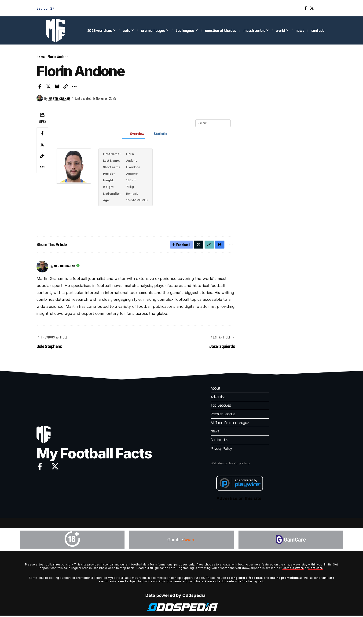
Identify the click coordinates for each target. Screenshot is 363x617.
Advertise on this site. (239, 499)
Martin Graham (61, 98)
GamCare (315, 569)
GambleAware (293, 569)
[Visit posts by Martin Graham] (40, 98)
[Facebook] (305, 8)
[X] (312, 8)
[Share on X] (48, 86)
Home (41, 56)
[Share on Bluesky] (57, 86)
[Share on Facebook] (40, 86)
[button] (323, 8)
